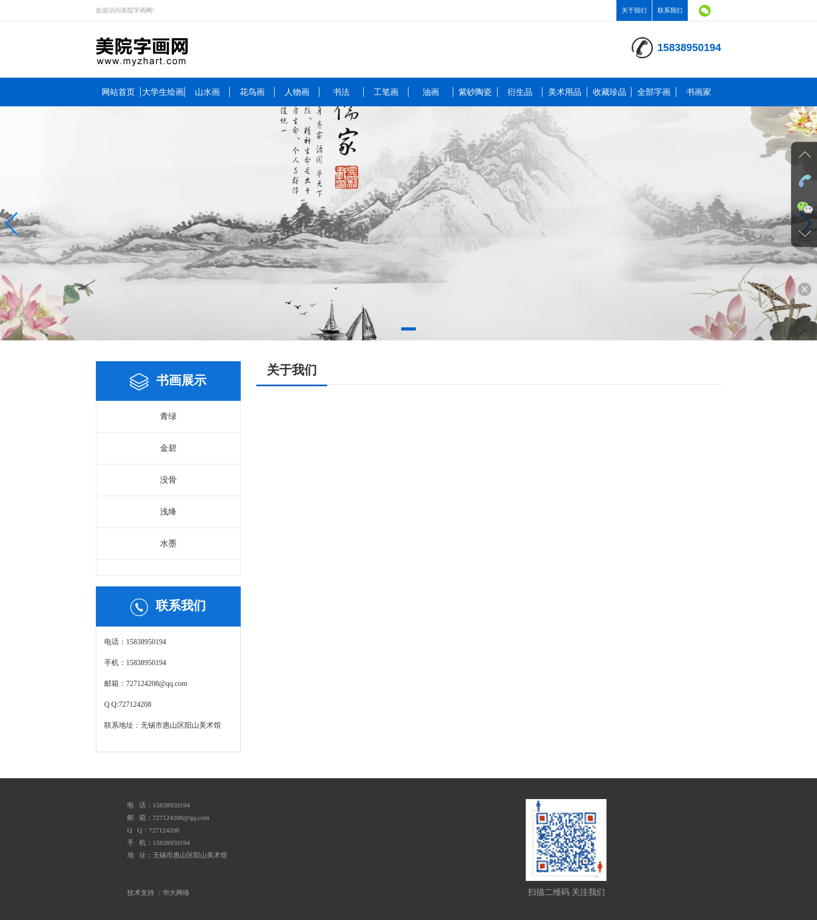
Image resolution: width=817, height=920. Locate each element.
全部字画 (654, 92)
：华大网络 (173, 893)
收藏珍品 (609, 92)
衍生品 (520, 92)
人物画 (297, 92)
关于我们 (634, 10)
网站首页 (118, 92)
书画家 (698, 92)
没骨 (168, 479)
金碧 (168, 448)
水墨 (168, 543)
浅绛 (168, 511)
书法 (341, 92)
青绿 (168, 416)
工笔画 (386, 92)
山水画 (207, 92)
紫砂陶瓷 (475, 92)
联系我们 (670, 10)
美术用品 (564, 92)
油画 (431, 92)
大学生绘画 (163, 92)
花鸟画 (252, 92)
